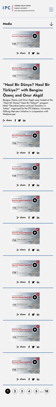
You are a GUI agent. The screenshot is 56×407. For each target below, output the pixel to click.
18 (46, 391)
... (41, 391)
